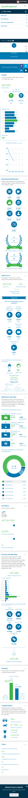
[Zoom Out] (26, 48)
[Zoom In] (26, 46)
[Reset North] (26, 51)
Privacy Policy (14, 794)
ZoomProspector (9, 7)
